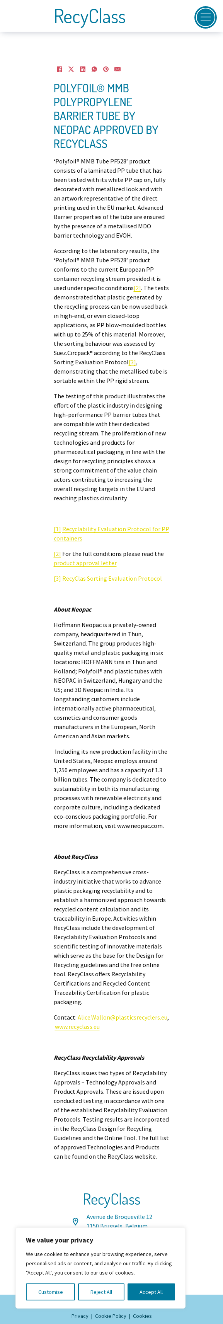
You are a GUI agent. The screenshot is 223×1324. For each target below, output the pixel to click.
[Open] (205, 17)
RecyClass (90, 15)
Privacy (80, 1315)
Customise (50, 1291)
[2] (137, 288)
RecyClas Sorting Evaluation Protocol (112, 579)
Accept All (151, 1291)
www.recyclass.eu (77, 1027)
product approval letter (85, 563)
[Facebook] (59, 69)
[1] (57, 529)
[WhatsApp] (94, 69)
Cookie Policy (110, 1315)
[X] (71, 69)
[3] (132, 362)
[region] (100, 1268)
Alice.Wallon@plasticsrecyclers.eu (122, 1017)
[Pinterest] (106, 69)
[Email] (117, 69)
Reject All (101, 1291)
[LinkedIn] (83, 69)
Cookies (142, 1315)
